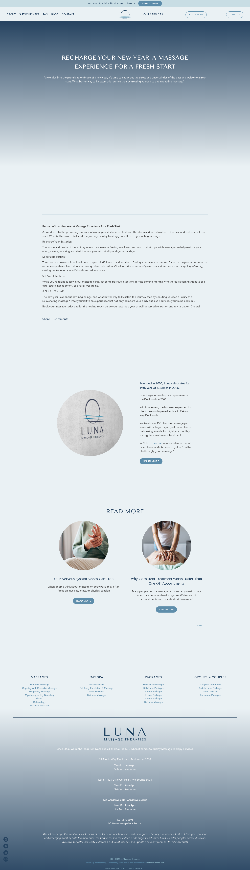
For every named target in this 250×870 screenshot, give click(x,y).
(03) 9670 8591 (125, 820)
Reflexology (39, 702)
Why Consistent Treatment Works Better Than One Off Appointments (166, 581)
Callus (235, 15)
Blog (54, 14)
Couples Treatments (210, 685)
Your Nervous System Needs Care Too (84, 579)
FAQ (45, 14)
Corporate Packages (210, 695)
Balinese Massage (39, 705)
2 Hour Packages (153, 692)
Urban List (156, 443)
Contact (68, 14)
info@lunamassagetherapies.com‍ (125, 823)
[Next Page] (200, 625)
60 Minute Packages (153, 685)
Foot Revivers (96, 692)
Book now (196, 15)
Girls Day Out (211, 692)
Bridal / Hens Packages (210, 688)
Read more (83, 601)
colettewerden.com (155, 863)
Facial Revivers (96, 685)
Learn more (151, 461)
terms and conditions (115, 869)
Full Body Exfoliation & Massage (96, 688)
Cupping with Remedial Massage (39, 688)
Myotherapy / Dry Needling (39, 695)
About (11, 14)
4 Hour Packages (153, 698)
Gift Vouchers (29, 14)
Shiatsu (39, 698)
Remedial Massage (39, 685)
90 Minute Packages (153, 688)
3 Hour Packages (153, 695)
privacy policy (135, 869)
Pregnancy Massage (39, 692)
